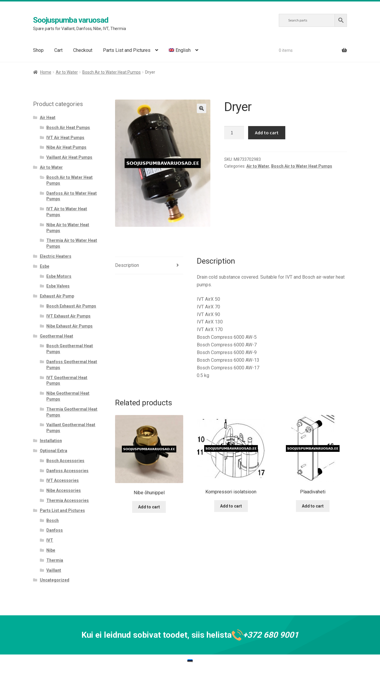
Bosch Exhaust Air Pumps (71, 306)
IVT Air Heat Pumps (65, 137)
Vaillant (53, 570)
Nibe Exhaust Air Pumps (69, 326)
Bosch (52, 520)
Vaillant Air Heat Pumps (69, 157)
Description (127, 265)
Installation (51, 440)
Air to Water (67, 72)
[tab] (149, 265)
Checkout (82, 50)
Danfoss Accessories (67, 470)
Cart (58, 50)
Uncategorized (54, 580)
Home (45, 72)
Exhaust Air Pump (57, 296)
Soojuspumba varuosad (70, 20)
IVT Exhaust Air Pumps (68, 316)
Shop (38, 50)
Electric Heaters (55, 256)
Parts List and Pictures (126, 50)
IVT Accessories (62, 480)
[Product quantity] (234, 133)
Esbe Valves (58, 286)
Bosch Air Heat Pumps (68, 127)
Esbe (44, 266)
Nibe (50, 550)
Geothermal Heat (56, 336)
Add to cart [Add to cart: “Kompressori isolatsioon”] (231, 506)
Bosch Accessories (65, 460)
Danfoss (54, 530)
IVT (49, 540)
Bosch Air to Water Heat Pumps (111, 72)
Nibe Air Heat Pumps (66, 147)
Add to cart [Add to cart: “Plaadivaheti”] (313, 506)
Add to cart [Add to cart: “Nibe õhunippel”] (149, 507)
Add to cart (267, 132)
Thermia (54, 560)
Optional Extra (53, 450)
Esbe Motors (58, 276)
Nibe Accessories (63, 490)
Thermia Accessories (67, 500)
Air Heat (47, 117)
